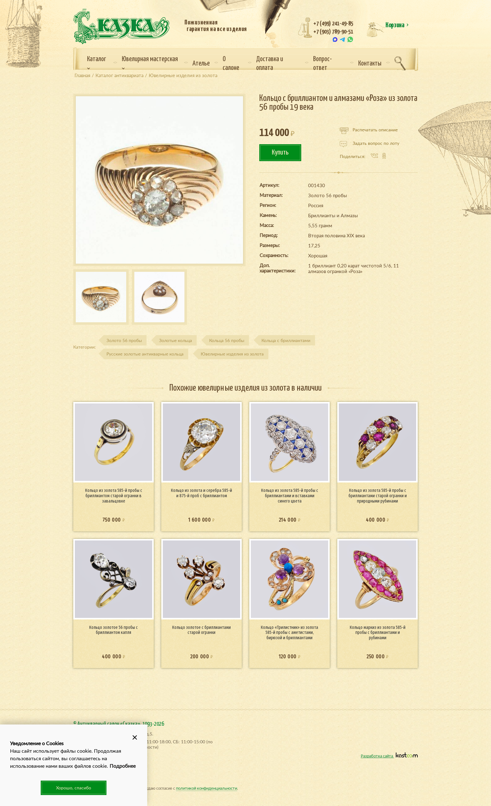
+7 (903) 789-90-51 (333, 32)
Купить (280, 152)
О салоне (231, 63)
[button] (134, 737)
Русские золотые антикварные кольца (144, 354)
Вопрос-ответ (322, 63)
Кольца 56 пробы (226, 340)
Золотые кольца (175, 340)
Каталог (96, 63)
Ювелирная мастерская (150, 63)
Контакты (369, 63)
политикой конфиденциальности (206, 788)
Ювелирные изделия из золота (232, 354)
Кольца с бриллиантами (285, 340)
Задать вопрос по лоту (369, 143)
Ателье (201, 63)
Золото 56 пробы (124, 340)
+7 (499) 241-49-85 (333, 24)
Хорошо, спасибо (73, 788)
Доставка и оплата (269, 63)
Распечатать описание (369, 130)
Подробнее (123, 765)
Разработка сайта (389, 755)
